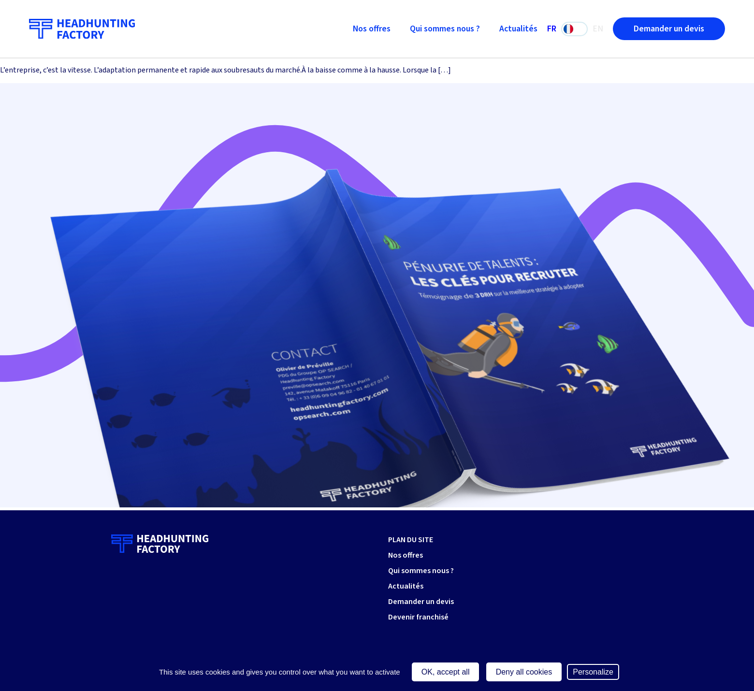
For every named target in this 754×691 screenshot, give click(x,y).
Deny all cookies (524, 672)
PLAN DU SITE (410, 539)
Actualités (518, 29)
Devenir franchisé (418, 617)
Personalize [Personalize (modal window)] (593, 672)
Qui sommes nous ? (445, 29)
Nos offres (372, 29)
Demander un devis (669, 29)
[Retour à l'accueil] (82, 29)
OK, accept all (445, 672)
